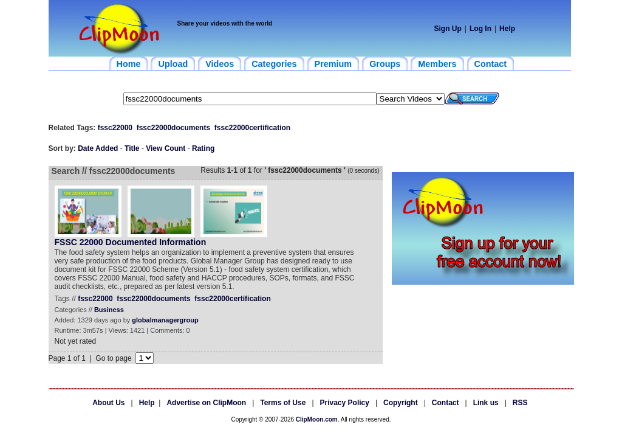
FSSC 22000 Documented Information (131, 242)
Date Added (98, 148)
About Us (108, 402)
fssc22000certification (252, 127)
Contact (445, 402)
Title (132, 148)
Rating (203, 148)
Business (109, 309)
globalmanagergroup (165, 320)
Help (507, 28)
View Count (165, 148)
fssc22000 (115, 127)
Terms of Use (283, 402)
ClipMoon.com (317, 419)
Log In (480, 28)
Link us (486, 402)
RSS (520, 402)
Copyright (400, 402)
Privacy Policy (344, 402)
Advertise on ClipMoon (206, 402)
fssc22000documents (173, 127)
